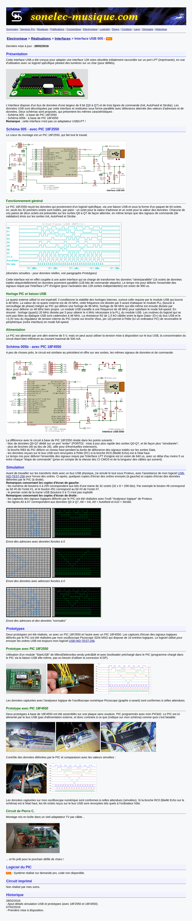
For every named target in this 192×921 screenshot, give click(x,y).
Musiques (42, 29)
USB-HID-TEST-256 (82, 640)
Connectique (73, 29)
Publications (57, 29)
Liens (137, 29)
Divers (115, 29)
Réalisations (41, 38)
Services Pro (27, 29)
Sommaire (12, 29)
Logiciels (105, 29)
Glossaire (147, 29)
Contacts (126, 29)
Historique (161, 29)
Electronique (90, 29)
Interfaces (63, 38)
